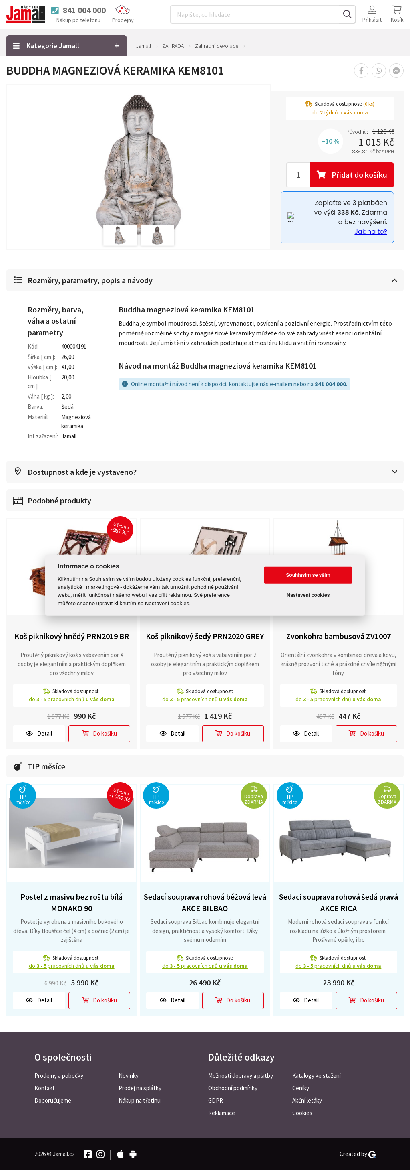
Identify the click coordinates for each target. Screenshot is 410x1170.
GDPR (215, 1100)
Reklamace (221, 1113)
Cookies (302, 1113)
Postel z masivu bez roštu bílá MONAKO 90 (71, 902)
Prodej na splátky (140, 1088)
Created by (358, 1154)
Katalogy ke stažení (316, 1075)
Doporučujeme (52, 1100)
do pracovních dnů (72, 699)
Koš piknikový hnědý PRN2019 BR (71, 636)
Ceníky (300, 1088)
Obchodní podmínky (232, 1088)
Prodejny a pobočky (58, 1075)
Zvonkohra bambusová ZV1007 (338, 636)
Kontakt (44, 1088)
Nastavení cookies (308, 595)
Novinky (129, 1075)
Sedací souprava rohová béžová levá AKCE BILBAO (205, 902)
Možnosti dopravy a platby (240, 1075)
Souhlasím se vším (308, 575)
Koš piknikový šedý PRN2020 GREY (205, 636)
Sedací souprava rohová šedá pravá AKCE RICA (338, 902)
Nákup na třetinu (140, 1100)
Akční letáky (307, 1100)
